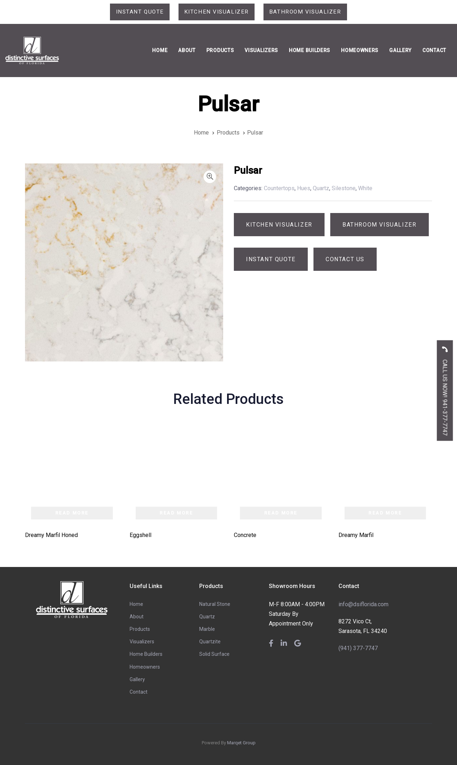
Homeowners (145, 667)
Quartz (207, 616)
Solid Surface (214, 654)
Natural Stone (214, 604)
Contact (138, 692)
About (137, 616)
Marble (207, 629)
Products (140, 629)
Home (136, 604)
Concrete (245, 535)
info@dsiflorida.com (363, 604)
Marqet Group (241, 743)
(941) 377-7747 (358, 648)
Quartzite (210, 642)
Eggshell (140, 535)
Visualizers (142, 642)
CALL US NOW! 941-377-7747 (445, 388)
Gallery (137, 679)
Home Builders (146, 654)
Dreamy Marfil (355, 535)
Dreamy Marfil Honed (51, 535)
